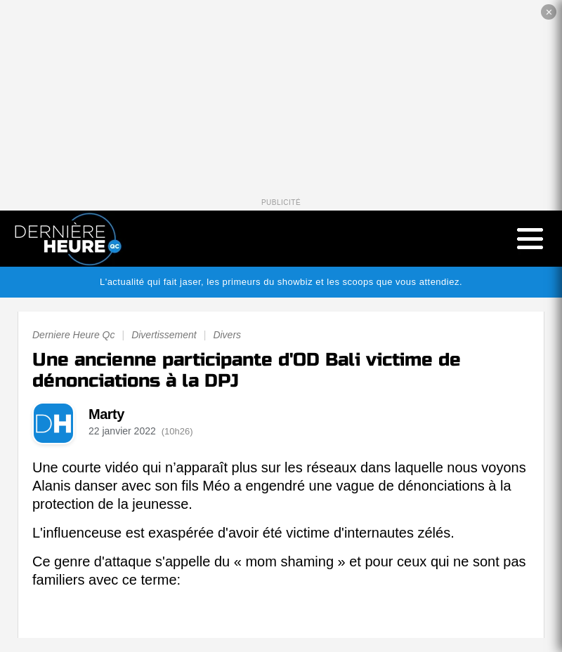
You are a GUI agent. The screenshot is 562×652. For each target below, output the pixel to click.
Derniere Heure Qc (73, 334)
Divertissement (164, 334)
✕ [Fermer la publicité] (549, 12)
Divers (227, 334)
